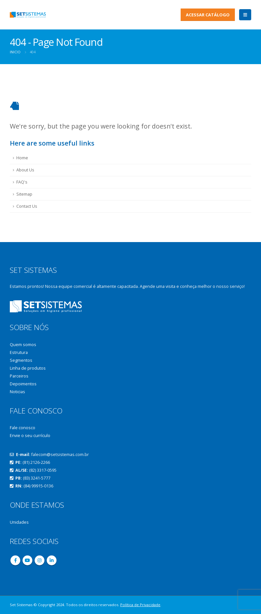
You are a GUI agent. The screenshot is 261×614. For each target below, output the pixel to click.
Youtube (27, 560)
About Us (25, 170)
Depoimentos (23, 384)
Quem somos (23, 344)
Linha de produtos (28, 368)
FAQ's (21, 182)
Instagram (39, 560)
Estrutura (19, 352)
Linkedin (52, 560)
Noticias (17, 392)
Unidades (19, 522)
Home (22, 158)
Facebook (15, 560)
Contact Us (26, 206)
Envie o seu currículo (30, 435)
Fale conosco (22, 427)
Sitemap (24, 194)
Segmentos (21, 360)
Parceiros (19, 376)
